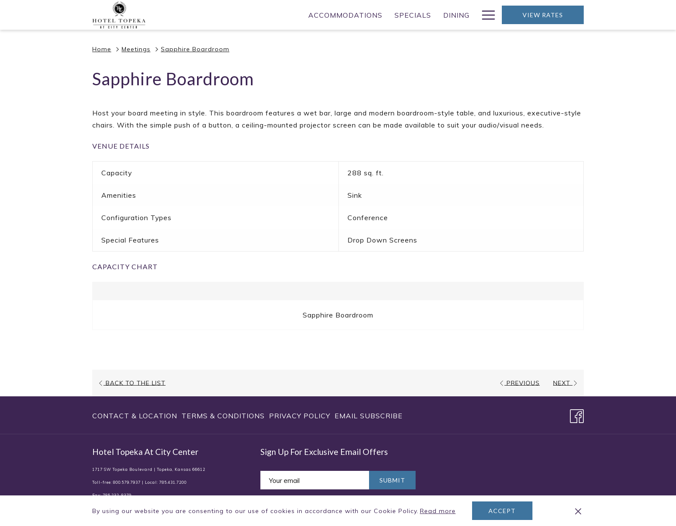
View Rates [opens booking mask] (543, 15)
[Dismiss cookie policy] (578, 510)
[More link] (485, 15)
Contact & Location (134, 415)
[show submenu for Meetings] (408, 15)
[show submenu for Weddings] (471, 15)
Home (101, 49)
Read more (438, 511)
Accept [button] (502, 510)
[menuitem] (223, 15)
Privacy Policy (299, 415)
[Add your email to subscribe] (314, 480)
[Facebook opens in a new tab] (577, 414)
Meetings (136, 49)
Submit (392, 480)
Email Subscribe (369, 415)
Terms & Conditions (223, 415)
